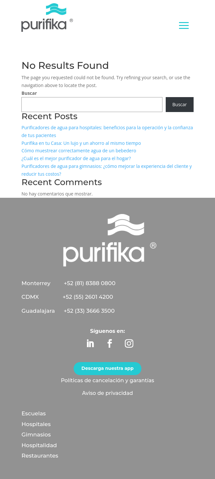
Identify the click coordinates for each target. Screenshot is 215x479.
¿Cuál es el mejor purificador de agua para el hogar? (76, 158)
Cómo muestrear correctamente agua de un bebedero (78, 150)
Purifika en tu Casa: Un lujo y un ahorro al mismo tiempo (81, 143)
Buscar (29, 93)
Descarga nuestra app (107, 368)
